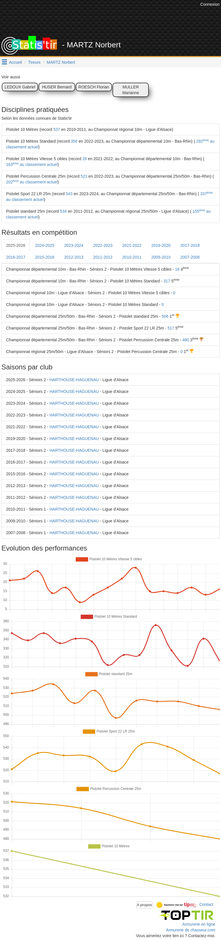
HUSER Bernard (57, 87)
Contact (206, 904)
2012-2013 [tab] (73, 257)
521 (84, 176)
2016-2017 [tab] (15, 257)
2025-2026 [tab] (15, 245)
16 (177, 269)
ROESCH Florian (94, 87)
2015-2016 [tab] (44, 257)
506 (165, 316)
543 (69, 193)
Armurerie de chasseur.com (190, 930)
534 (63, 211)
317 (166, 281)
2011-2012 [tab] (103, 257)
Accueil (15, 62)
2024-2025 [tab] (44, 245)
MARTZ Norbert (61, 62)
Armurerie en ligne (198, 924)
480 (185, 340)
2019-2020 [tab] (161, 245)
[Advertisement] (115, 21)
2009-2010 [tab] (161, 257)
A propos (144, 905)
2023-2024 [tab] (73, 245)
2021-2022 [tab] (132, 245)
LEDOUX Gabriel (20, 87)
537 (56, 129)
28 (84, 158)
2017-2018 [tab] (190, 245)
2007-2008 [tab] (190, 257)
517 (170, 328)
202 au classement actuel (32, 182)
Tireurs (34, 62)
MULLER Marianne (130, 90)
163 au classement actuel (32, 164)
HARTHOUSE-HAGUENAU (74, 379)
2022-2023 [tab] (103, 245)
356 (74, 141)
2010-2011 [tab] (132, 257)
